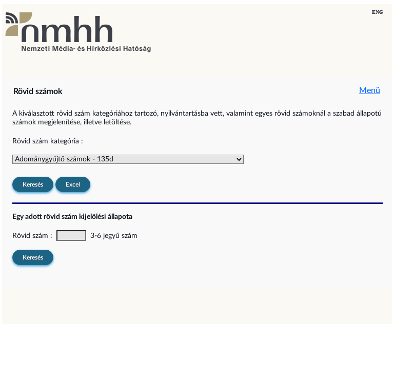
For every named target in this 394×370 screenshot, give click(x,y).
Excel (73, 184)
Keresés (33, 184)
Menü (369, 90)
